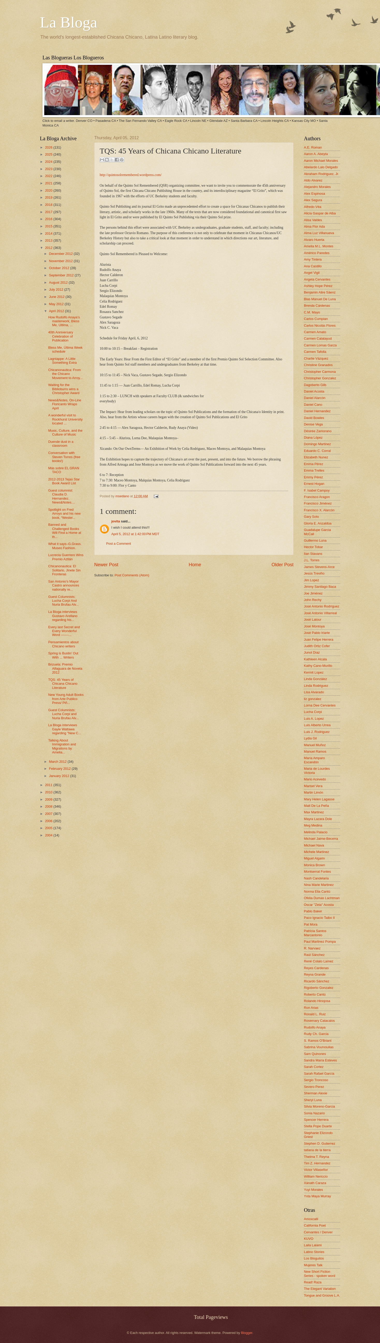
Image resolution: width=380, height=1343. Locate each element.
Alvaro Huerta (314, 240)
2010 (49, 792)
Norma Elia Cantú (317, 891)
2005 (49, 828)
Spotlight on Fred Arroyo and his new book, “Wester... (64, 514)
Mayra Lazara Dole (318, 819)
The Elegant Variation (320, 1289)
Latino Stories (314, 1252)
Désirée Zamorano (318, 431)
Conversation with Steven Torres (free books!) (64, 457)
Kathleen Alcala (315, 659)
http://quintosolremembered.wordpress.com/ (131, 175)
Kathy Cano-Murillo (318, 666)
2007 (49, 814)
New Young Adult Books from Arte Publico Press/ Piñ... (66, 699)
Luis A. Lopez (314, 719)
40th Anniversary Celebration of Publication (60, 336)
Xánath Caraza (315, 1183)
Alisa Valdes (313, 220)
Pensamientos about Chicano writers (63, 644)
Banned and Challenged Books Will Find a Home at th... (64, 530)
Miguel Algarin (314, 858)
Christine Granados (318, 365)
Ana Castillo (313, 266)
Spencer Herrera (316, 1120)
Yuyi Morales (313, 1190)
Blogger (246, 1333)
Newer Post (106, 564)
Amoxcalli (311, 1219)
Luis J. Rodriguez (317, 732)
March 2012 (58, 762)
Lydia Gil (310, 738)
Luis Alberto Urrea (317, 725)
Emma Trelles (314, 470)
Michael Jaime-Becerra (321, 839)
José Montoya (314, 626)
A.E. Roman (313, 147)
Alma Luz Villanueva (319, 233)
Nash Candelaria (316, 878)
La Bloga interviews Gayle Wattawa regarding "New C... (64, 729)
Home (195, 564)
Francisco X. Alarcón (319, 510)
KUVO (308, 1239)
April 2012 (57, 311)
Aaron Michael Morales (321, 161)
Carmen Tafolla (315, 352)
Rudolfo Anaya (315, 1027)
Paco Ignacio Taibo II (319, 918)
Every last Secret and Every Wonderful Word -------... (64, 631)
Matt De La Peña (316, 806)
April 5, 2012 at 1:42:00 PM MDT (135, 534)
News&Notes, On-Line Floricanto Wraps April (64, 404)
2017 (49, 212)
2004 (49, 835)
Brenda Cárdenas (317, 305)
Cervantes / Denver (318, 1232)
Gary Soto (311, 517)
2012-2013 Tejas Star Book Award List (64, 481)
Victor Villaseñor (316, 1170)
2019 (49, 197)
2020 (49, 190)
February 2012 (60, 769)
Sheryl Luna (313, 1100)
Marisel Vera (313, 786)
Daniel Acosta (314, 391)
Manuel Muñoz (315, 745)
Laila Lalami (313, 1245)
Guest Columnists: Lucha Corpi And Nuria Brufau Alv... (63, 601)
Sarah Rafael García (319, 1073)
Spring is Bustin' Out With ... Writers (63, 655)
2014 (49, 233)
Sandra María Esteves (320, 1060)
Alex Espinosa (314, 193)
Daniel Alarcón (314, 398)
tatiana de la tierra (317, 1150)
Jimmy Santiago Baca (320, 587)
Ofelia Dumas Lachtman (322, 898)
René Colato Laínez (318, 961)
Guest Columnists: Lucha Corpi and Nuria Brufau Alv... (63, 714)
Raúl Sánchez (314, 955)
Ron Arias (311, 1008)
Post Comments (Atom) (132, 575)
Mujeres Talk (313, 1265)
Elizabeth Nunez (316, 457)
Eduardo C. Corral (317, 451)
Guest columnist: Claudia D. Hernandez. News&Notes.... (61, 496)
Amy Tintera (313, 259)
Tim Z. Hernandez (317, 1163)
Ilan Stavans (313, 554)
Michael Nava (314, 845)
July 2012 (56, 289)
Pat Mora (310, 924)
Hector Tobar (313, 547)
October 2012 (59, 268)
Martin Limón (313, 792)
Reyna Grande (315, 974)
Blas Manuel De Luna (320, 299)
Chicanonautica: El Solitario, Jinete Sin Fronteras (64, 570)
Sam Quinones (315, 1054)
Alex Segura (313, 200)
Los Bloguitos (314, 1258)
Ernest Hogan (314, 484)
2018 (49, 205)
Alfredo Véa (312, 207)
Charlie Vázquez (316, 358)
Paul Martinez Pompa (320, 941)
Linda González (315, 679)
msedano (122, 496)
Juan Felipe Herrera (318, 639)
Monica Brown (314, 865)
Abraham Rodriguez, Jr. (321, 174)
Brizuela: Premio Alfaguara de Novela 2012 (65, 668)
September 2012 (62, 275)
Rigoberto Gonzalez (318, 988)
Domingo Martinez (317, 444)
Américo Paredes (317, 253)
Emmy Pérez (313, 477)
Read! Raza (312, 1282)
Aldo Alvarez (313, 180)
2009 (49, 799)
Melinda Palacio (315, 832)
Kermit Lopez (314, 672)
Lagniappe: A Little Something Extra (62, 361)
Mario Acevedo (315, 779)
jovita (115, 521)
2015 (49, 226)
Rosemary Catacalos (319, 1021)
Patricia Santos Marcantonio (315, 933)
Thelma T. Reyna (316, 1157)
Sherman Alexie (315, 1093)
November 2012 (61, 261)
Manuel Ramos (315, 751)
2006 (49, 821)
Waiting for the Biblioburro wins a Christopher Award (63, 389)
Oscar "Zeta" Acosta (319, 905)
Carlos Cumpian (316, 319)
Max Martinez (314, 812)
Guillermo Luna (315, 540)
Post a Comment (118, 543)
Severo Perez (314, 1087)
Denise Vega (313, 424)
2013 (49, 240)
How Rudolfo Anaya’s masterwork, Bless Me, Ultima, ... (64, 321)
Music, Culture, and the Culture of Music (65, 432)
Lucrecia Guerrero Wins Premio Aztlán (65, 557)
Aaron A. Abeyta (316, 154)
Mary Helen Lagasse (319, 799)
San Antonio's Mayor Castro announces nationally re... (63, 585)
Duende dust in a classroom (60, 443)
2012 (49, 248)
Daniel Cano (313, 405)
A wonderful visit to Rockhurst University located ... (65, 419)
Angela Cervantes (317, 279)
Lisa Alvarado (314, 692)
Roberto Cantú (315, 994)
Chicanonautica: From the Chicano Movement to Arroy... (65, 374)
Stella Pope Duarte (318, 1126)
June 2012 (57, 297)
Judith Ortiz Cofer (317, 646)
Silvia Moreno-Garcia (319, 1106)
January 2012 (59, 776)
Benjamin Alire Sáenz (319, 292)
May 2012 (56, 304)
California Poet (315, 1225)
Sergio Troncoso (316, 1080)
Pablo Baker (313, 911)
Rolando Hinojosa (317, 1001)
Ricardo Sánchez (316, 981)
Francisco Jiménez (318, 503)
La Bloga (68, 22)
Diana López (313, 437)
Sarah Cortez (314, 1067)
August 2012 (59, 282)
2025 (49, 154)
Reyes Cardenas (316, 968)
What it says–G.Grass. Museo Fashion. (65, 546)
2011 (49, 785)
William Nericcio (316, 1176)
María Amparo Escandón (314, 760)
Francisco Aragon (317, 497)
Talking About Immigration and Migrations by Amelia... (62, 746)
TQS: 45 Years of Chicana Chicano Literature (62, 684)
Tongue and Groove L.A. (322, 1295)
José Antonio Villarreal (320, 613)
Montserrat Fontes (317, 871)
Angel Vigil (312, 273)
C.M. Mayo (312, 312)
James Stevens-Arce (319, 567)
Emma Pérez (313, 464)
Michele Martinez (316, 852)
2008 (49, 806)
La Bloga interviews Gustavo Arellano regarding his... (62, 616)
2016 (49, 219)
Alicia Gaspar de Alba (320, 213)
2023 (49, 169)
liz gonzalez (312, 699)
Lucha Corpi (313, 712)
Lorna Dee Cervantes (319, 705)
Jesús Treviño (314, 573)
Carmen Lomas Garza (320, 345)
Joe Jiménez (313, 593)
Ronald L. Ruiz (315, 1014)
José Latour (312, 619)
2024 (49, 162)
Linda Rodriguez (316, 686)
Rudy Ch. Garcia (316, 1034)
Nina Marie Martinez (319, 885)
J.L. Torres (311, 560)
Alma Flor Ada (314, 226)
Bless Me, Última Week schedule (65, 349)
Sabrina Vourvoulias (319, 1047)
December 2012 (61, 254)
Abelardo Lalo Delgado (321, 167)
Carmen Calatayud (318, 338)
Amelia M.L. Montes (318, 246)
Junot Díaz (312, 652)
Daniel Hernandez (317, 411)
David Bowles (314, 418)
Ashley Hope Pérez (318, 286)
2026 (49, 147)
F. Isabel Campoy (317, 490)
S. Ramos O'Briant (317, 1041)
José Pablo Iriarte (317, 633)
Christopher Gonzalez (320, 378)
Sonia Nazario (314, 1113)
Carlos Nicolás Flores (319, 325)
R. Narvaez (312, 948)
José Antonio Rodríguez (321, 606)
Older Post (283, 564)
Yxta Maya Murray (317, 1196)
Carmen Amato (315, 332)
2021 (49, 183)
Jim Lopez (311, 580)
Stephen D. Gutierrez (319, 1143)
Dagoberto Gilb (315, 385)
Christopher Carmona (320, 372)
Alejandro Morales (317, 187)
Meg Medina (313, 825)
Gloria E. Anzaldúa (318, 523)
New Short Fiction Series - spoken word (319, 1273)
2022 (49, 176)
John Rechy (312, 600)
